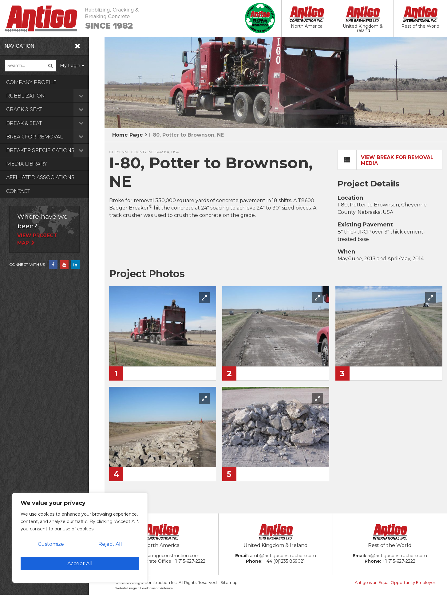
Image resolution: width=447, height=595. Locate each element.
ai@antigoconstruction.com (397, 555)
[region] (80, 538)
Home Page (127, 135)
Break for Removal (55, 136)
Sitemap (229, 582)
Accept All (80, 563)
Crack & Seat (55, 109)
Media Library (26, 164)
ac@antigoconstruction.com (169, 555)
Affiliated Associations (40, 177)
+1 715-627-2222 (188, 561)
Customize (51, 544)
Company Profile (31, 82)
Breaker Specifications (55, 150)
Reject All (110, 544)
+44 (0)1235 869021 (284, 561)
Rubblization (55, 95)
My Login (86, 65)
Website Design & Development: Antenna (144, 588)
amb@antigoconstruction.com (283, 555)
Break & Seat (55, 123)
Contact (18, 191)
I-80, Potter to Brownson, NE (186, 135)
